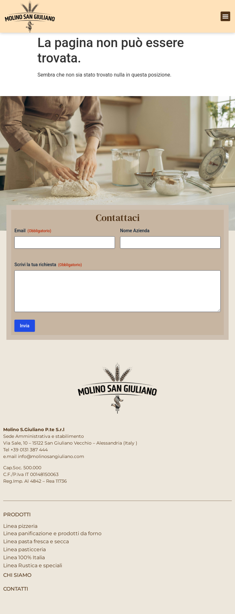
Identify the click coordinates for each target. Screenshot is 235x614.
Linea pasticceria (24, 549)
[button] (225, 16)
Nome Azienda (135, 230)
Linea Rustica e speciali (32, 565)
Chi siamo (17, 575)
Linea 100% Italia (24, 557)
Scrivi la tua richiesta (48, 265)
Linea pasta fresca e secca (36, 541)
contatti (15, 589)
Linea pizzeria (20, 526)
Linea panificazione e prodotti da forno (52, 533)
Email (32, 231)
